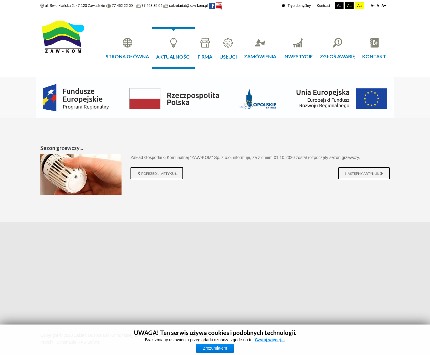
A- (372, 6)
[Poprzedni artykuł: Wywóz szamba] (156, 173)
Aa (339, 6)
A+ (383, 6)
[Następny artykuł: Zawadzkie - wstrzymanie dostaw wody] (364, 173)
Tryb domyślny (296, 6)
